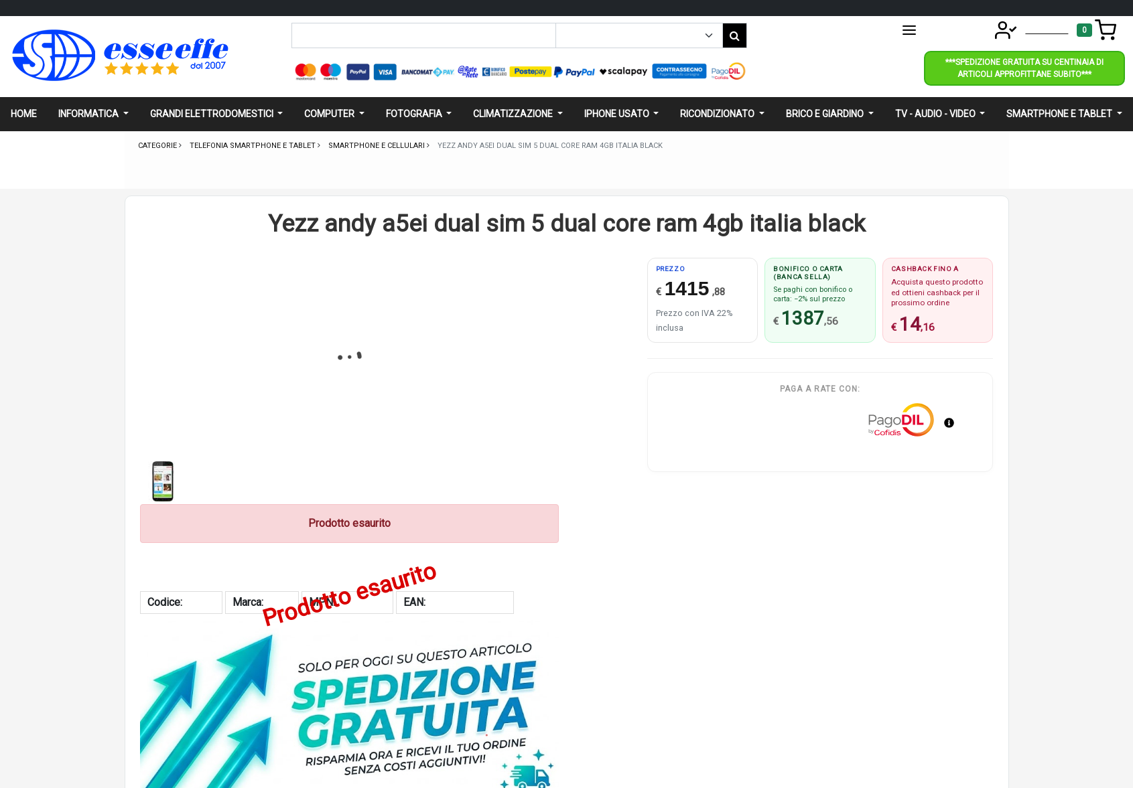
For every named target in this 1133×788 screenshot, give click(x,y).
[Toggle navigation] (1096, 30)
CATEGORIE (938, 30)
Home (24, 113)
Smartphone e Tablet (1060, 113)
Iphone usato (617, 113)
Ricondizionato (718, 113)
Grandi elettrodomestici (212, 113)
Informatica (89, 113)
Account (1027, 29)
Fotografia (415, 113)
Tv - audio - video (936, 113)
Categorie (158, 145)
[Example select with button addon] (639, 35)
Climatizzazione (514, 113)
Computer (330, 113)
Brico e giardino (826, 113)
